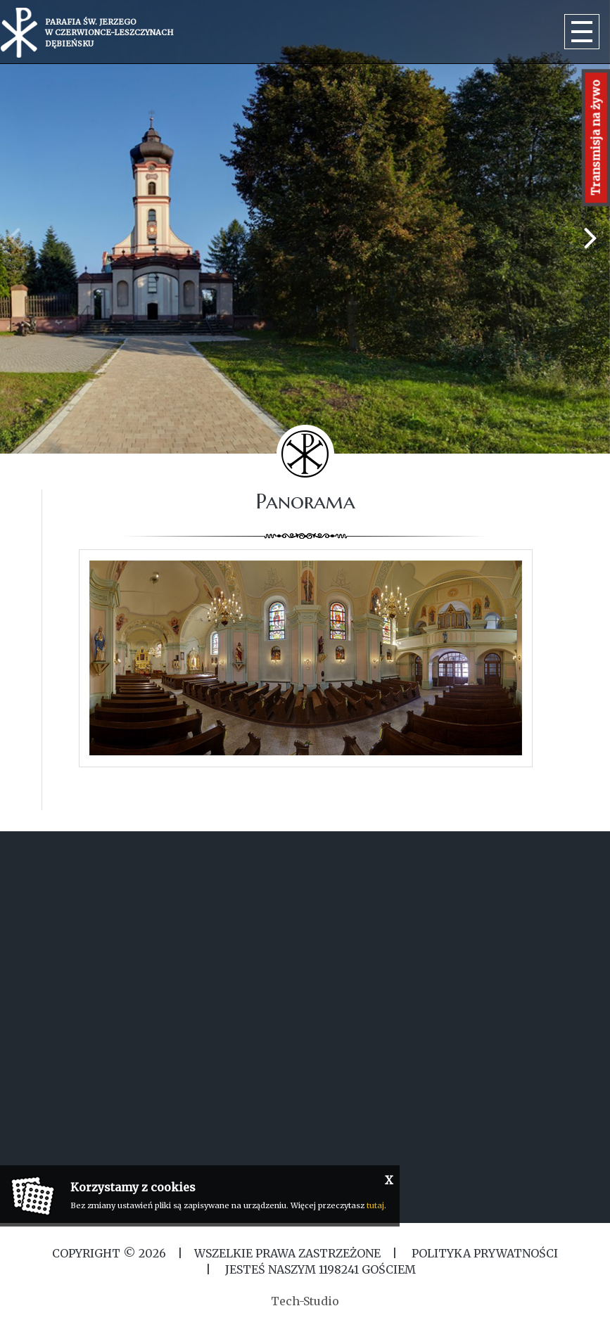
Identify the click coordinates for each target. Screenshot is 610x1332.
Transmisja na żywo (596, 137)
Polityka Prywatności (483, 1253)
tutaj (375, 1205)
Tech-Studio (305, 1301)
